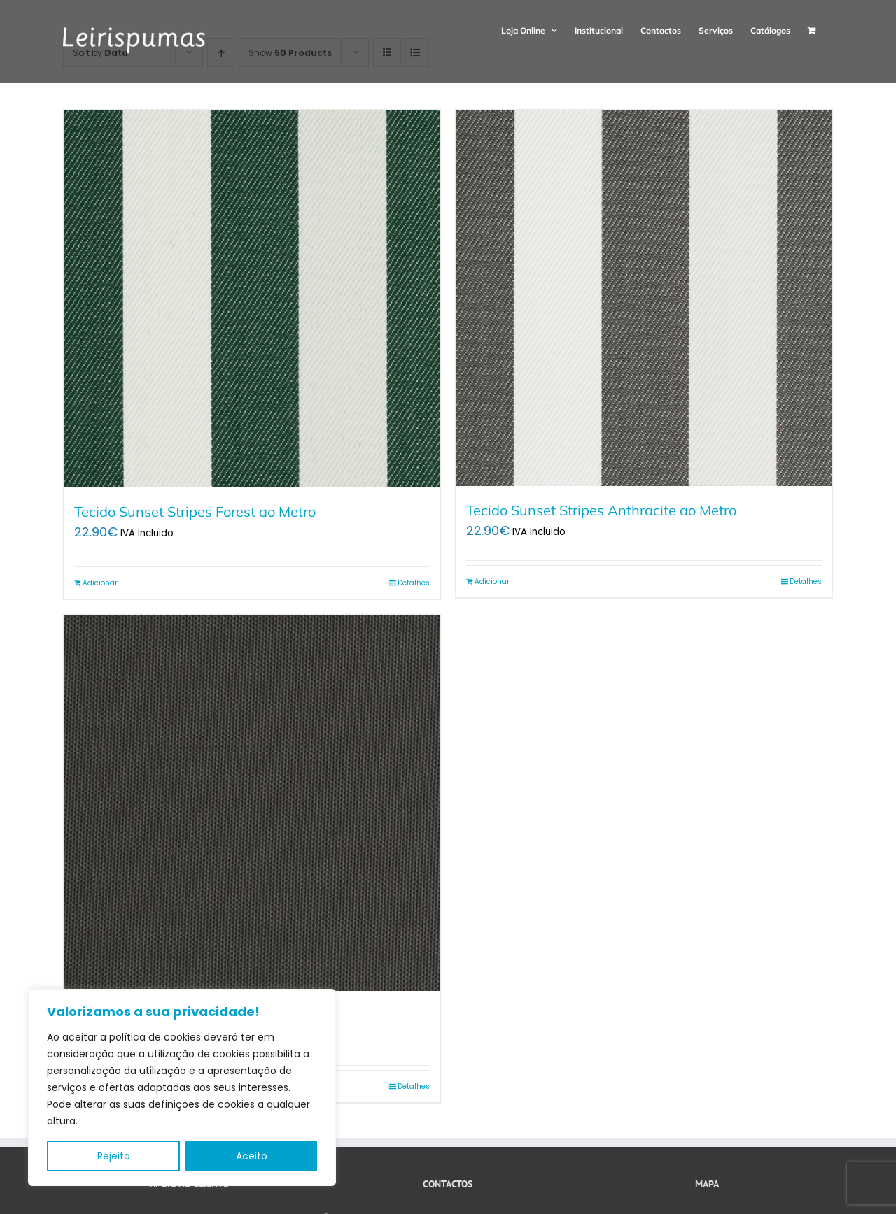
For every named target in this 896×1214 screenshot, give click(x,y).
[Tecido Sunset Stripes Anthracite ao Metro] (644, 298)
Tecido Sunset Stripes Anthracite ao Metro (601, 510)
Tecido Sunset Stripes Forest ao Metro (195, 511)
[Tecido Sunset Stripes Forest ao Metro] (252, 298)
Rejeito (113, 1156)
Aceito (251, 1156)
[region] (182, 1087)
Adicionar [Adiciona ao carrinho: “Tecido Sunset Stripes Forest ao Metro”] (100, 583)
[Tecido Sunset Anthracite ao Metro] (252, 803)
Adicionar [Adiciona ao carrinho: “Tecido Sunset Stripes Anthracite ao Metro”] (492, 581)
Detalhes (414, 583)
